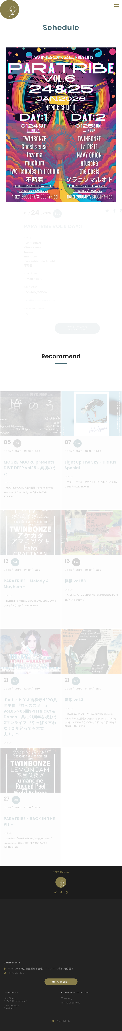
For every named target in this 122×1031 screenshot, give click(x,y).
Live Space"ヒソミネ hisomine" (15, 1000)
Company (67, 998)
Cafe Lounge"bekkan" (11, 1007)
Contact (61, 981)
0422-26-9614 (14, 973)
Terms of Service (70, 1002)
